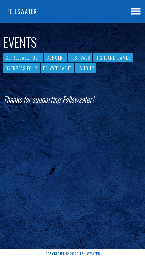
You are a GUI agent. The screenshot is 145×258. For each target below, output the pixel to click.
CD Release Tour (23, 57)
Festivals (80, 57)
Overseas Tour (21, 68)
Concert (55, 57)
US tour (85, 68)
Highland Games (113, 57)
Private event (57, 68)
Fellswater (22, 11)
